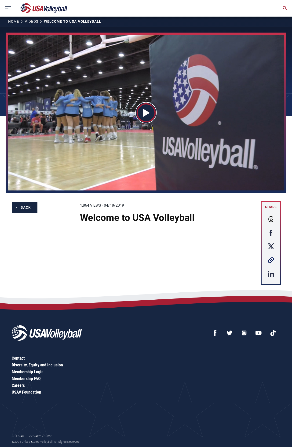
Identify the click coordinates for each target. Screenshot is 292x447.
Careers (18, 385)
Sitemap (18, 436)
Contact (18, 358)
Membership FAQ (26, 378)
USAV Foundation (26, 392)
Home (13, 21)
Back (26, 207)
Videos (31, 21)
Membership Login (28, 371)
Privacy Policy (40, 436)
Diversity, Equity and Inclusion (37, 364)
